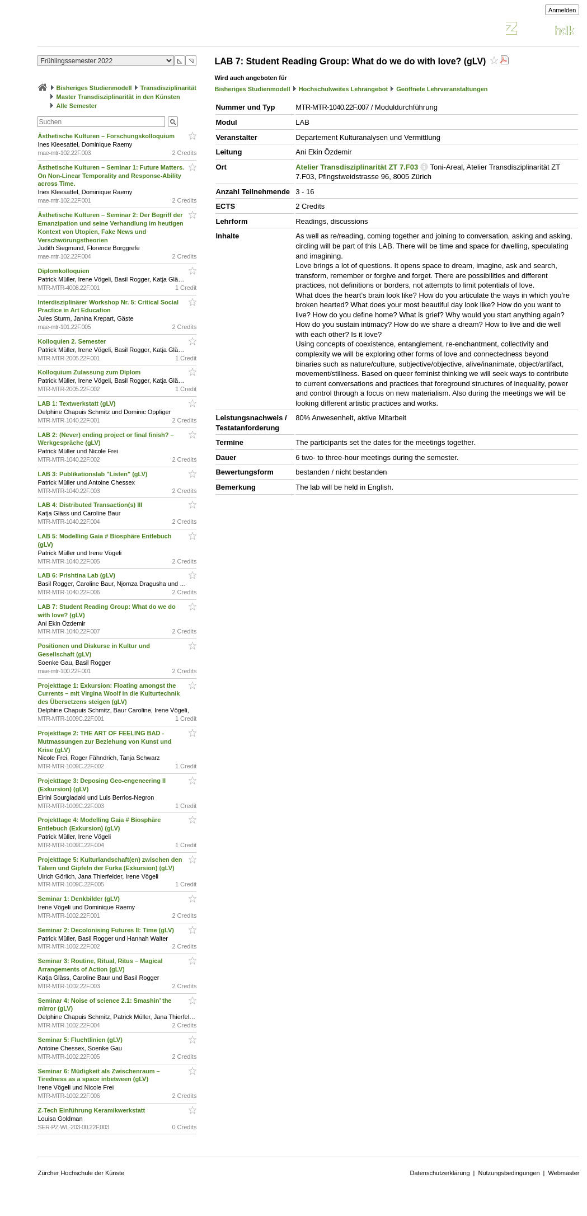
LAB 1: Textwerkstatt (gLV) (77, 403)
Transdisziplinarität (168, 87)
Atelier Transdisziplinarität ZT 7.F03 (356, 167)
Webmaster (563, 1173)
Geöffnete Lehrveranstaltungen (441, 89)
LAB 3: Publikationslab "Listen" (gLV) (93, 474)
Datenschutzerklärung (440, 1173)
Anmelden (562, 10)
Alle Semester (77, 105)
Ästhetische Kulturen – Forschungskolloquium (106, 136)
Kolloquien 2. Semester (72, 341)
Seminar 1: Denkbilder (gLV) (79, 898)
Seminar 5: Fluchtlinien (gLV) (80, 1039)
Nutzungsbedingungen (508, 1173)
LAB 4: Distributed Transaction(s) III (90, 504)
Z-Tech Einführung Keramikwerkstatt (92, 1110)
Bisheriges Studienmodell (94, 87)
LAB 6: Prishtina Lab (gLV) (77, 575)
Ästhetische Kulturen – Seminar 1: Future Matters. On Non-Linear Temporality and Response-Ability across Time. (110, 175)
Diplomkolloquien (64, 270)
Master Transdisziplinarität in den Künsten (118, 96)
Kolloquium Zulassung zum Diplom (89, 372)
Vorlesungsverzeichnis (119, 29)
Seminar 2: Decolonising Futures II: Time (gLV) (106, 930)
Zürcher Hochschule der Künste (80, 1173)
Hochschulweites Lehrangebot (343, 89)
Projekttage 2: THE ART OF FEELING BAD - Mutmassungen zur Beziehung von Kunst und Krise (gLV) (104, 741)
